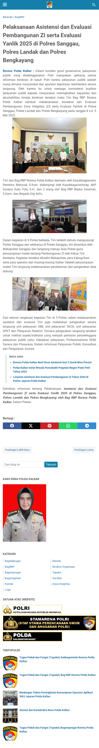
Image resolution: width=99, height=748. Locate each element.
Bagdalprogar (13, 561)
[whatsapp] (68, 425)
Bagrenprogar (13, 572)
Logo (8, 589)
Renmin (56, 561)
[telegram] (86, 425)
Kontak (9, 583)
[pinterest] (49, 425)
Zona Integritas (61, 583)
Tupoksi (56, 572)
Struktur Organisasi (63, 566)
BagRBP (9, 566)
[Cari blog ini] (94, 5)
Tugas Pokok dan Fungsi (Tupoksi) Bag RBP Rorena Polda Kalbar (57, 674)
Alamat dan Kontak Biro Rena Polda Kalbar (44, 710)
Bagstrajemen (13, 578)
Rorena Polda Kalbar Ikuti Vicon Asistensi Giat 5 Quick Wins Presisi (52, 362)
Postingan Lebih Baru (17, 449)
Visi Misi (57, 578)
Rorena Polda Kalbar (17, 71)
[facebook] (12, 425)
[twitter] (31, 425)
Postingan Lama (83, 449)
